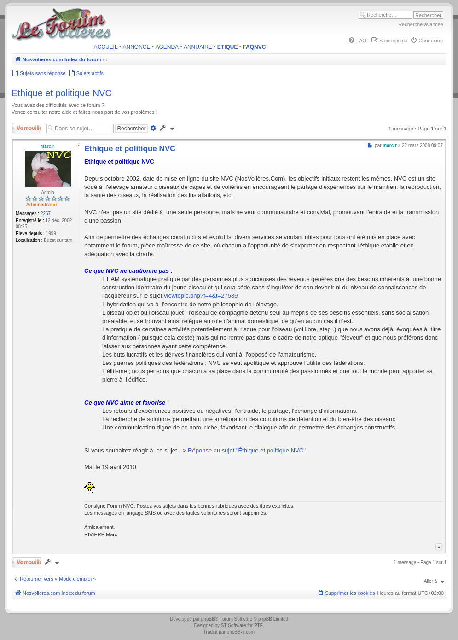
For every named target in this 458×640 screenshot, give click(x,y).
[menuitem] (357, 40)
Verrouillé (26, 128)
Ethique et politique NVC (62, 93)
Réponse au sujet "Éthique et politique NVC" (247, 450)
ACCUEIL (106, 47)
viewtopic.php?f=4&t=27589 (201, 295)
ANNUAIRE (198, 47)
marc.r (47, 146)
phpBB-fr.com (241, 631)
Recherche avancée (420, 24)
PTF (258, 625)
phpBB (208, 619)
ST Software (233, 625)
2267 (46, 213)
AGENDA (167, 47)
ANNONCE (137, 47)
